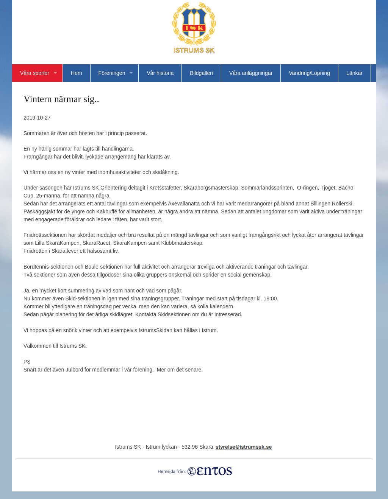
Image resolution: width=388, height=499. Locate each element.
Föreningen (112, 73)
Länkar (354, 73)
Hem (76, 73)
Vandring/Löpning (309, 73)
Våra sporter (34, 73)
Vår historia (160, 73)
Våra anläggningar (250, 73)
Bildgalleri (201, 73)
